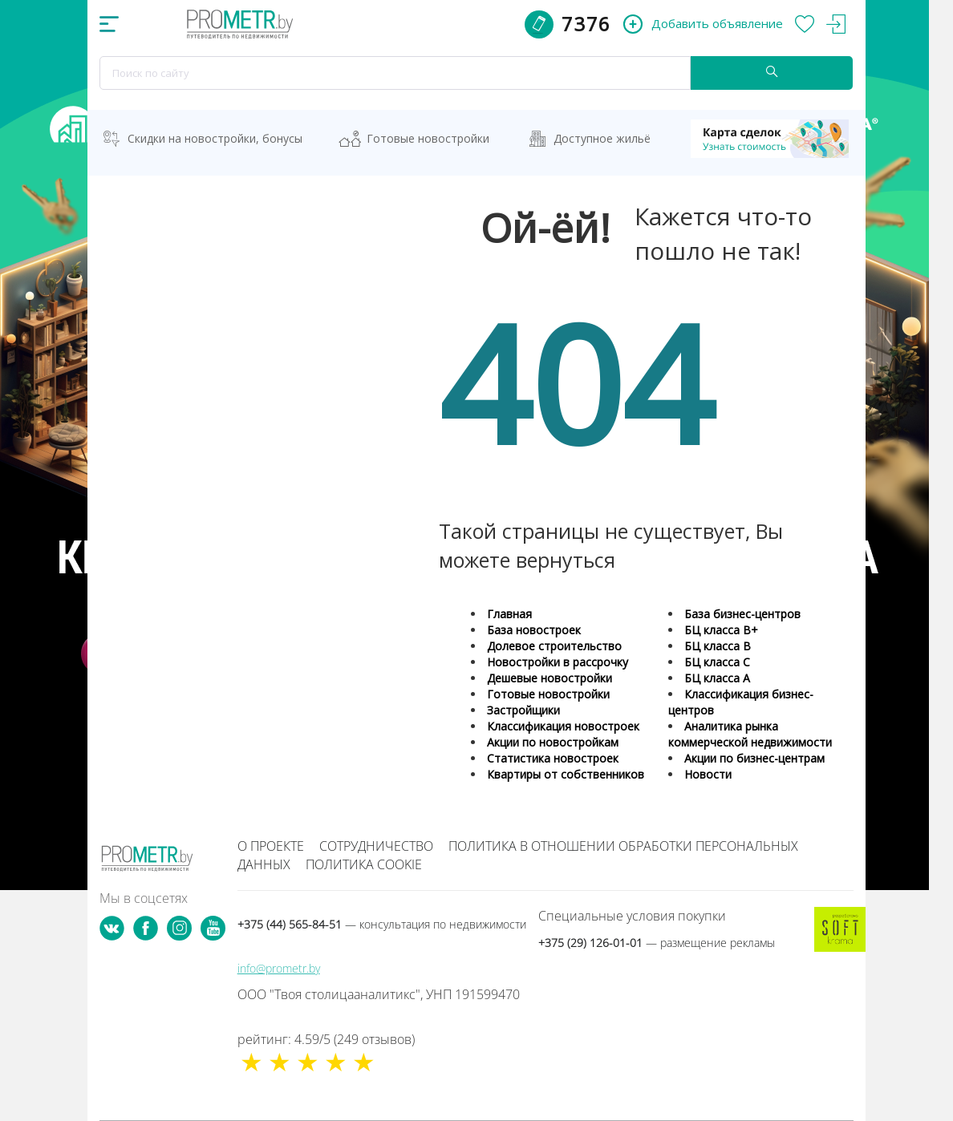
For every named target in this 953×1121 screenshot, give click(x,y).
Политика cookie (364, 864)
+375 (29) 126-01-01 (656, 942)
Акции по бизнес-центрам (754, 758)
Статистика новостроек (552, 758)
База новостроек (534, 629)
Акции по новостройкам (552, 742)
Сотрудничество (376, 846)
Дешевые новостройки (549, 678)
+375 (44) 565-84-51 (381, 924)
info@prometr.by (278, 968)
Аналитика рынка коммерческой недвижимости (750, 734)
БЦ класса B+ (721, 629)
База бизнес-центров (742, 613)
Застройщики (523, 710)
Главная (509, 613)
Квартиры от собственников (565, 774)
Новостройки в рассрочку (557, 662)
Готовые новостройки (428, 138)
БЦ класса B (717, 646)
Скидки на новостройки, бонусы (215, 138)
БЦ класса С (717, 662)
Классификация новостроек (563, 726)
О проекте (270, 846)
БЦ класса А (717, 678)
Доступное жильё (602, 138)
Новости (708, 774)
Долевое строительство (554, 646)
